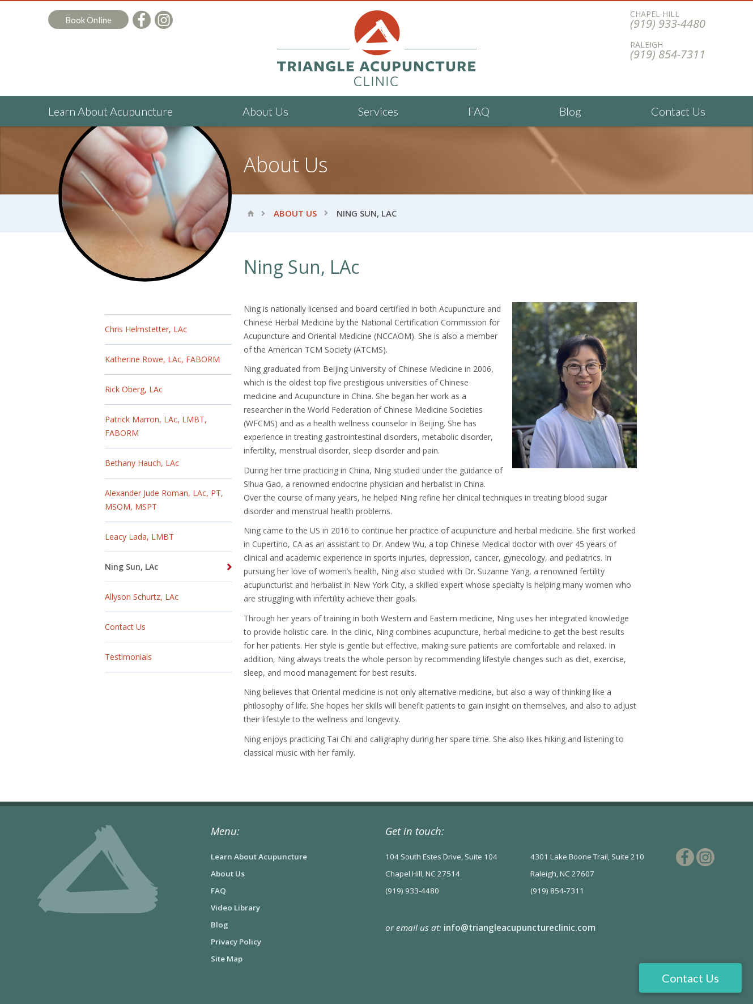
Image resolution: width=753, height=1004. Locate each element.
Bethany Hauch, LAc (142, 462)
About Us (265, 111)
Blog (570, 111)
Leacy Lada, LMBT (139, 536)
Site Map (227, 959)
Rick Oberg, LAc (134, 389)
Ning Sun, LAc (131, 566)
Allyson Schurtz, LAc (141, 596)
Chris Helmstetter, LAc (146, 329)
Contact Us (678, 111)
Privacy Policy (236, 942)
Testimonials (128, 656)
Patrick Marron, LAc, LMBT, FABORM (156, 426)
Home (251, 213)
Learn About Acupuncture (110, 111)
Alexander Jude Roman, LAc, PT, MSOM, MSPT (164, 500)
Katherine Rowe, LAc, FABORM (162, 359)
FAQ (479, 111)
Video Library (235, 908)
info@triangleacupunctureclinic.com (519, 927)
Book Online (88, 20)
